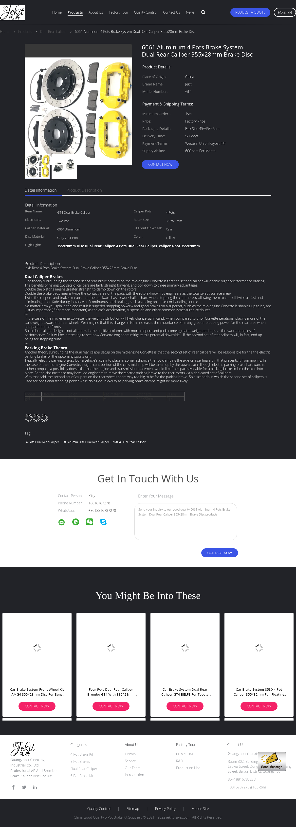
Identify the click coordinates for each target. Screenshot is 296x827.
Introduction (134, 774)
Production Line (188, 767)
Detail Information (41, 190)
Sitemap (133, 808)
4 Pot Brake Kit (82, 754)
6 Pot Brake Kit (82, 775)
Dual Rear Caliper (84, 768)
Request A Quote (250, 12)
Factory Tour (118, 12)
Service (130, 761)
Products (75, 12)
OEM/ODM (184, 754)
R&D (179, 761)
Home (57, 12)
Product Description (84, 190)
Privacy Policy (165, 808)
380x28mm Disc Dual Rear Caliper (85, 442)
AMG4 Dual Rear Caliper (129, 442)
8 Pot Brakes (80, 761)
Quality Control (145, 12)
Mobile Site (200, 808)
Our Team (132, 767)
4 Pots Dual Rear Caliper (42, 442)
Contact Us (171, 12)
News (190, 12)
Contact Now (160, 164)
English (285, 12)
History (130, 754)
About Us (96, 12)
